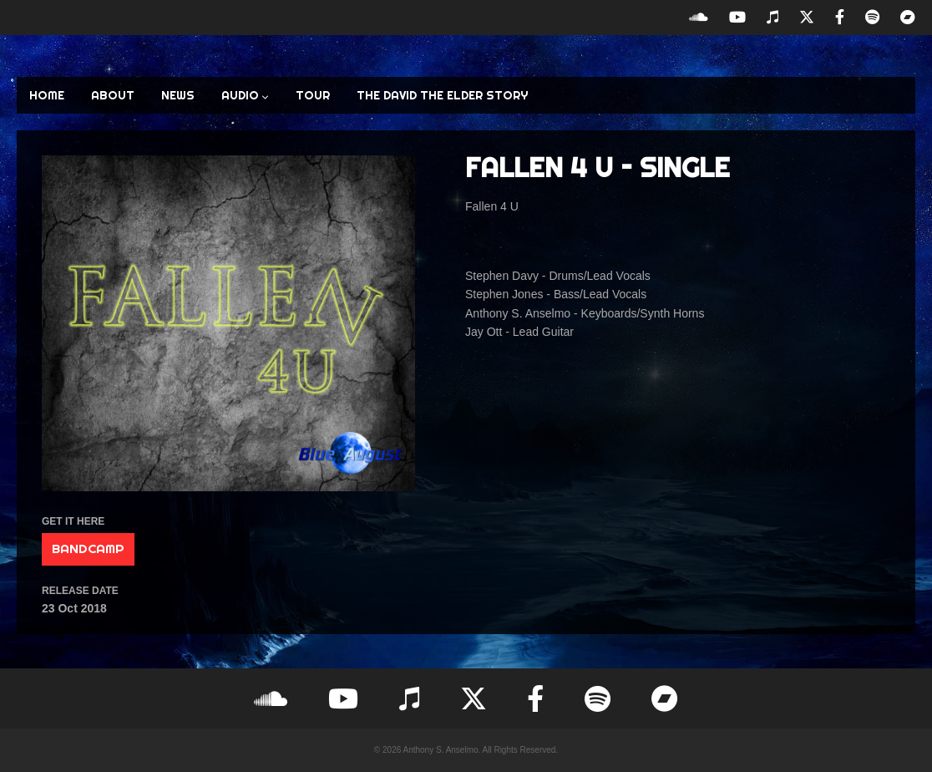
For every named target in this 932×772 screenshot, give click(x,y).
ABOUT (112, 95)
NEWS (178, 95)
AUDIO (245, 95)
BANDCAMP (88, 548)
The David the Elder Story (442, 95)
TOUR (313, 95)
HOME (46, 95)
